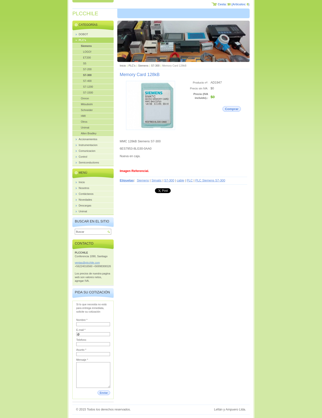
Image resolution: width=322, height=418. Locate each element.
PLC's (132, 65)
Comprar (231, 109)
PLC (190, 180)
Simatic (157, 180)
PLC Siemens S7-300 (210, 180)
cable (180, 180)
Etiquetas (127, 180)
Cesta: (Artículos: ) (233, 4)
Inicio (123, 65)
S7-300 (155, 65)
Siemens (143, 65)
